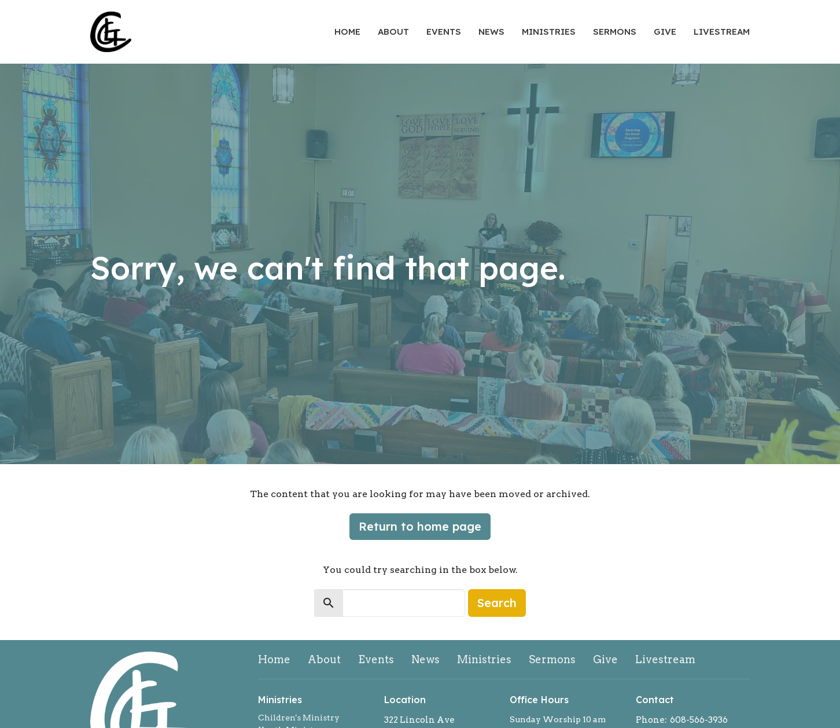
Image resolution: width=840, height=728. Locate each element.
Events (443, 31)
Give (665, 31)
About (393, 31)
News (491, 31)
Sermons (614, 31)
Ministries (549, 31)
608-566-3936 (699, 720)
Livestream (722, 31)
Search (497, 602)
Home (347, 31)
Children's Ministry (299, 717)
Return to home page (420, 526)
